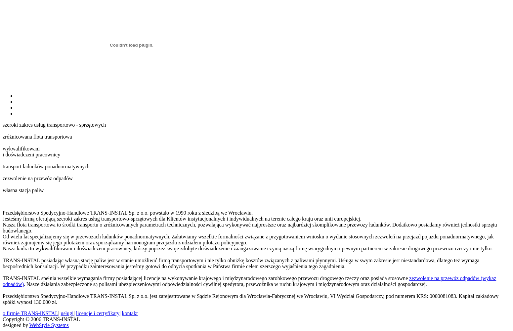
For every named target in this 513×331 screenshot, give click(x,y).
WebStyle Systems (49, 325)
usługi (67, 313)
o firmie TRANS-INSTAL (30, 313)
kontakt (130, 313)
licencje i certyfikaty (97, 313)
